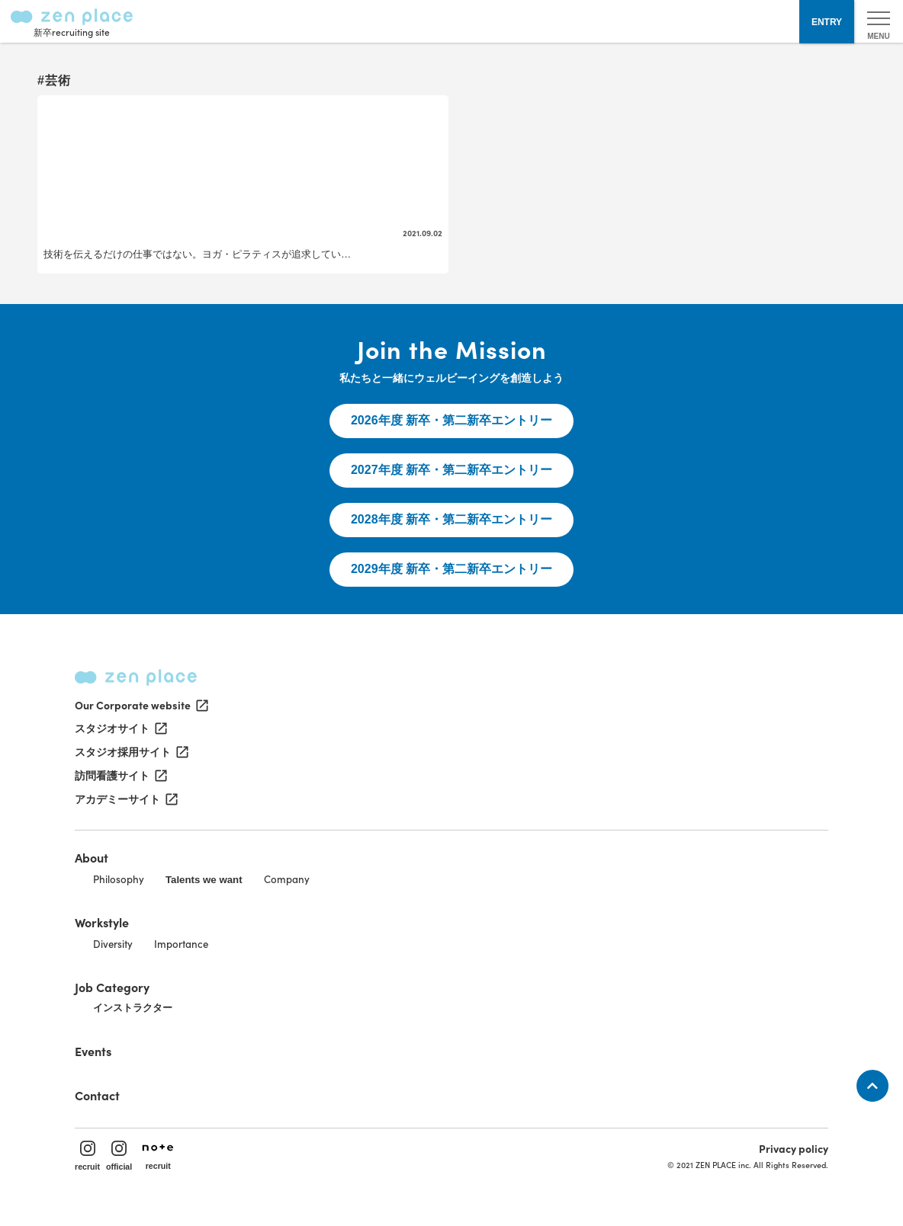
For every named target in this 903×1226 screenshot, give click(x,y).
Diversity (113, 943)
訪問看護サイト (120, 775)
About (91, 857)
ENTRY (826, 22)
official (119, 1156)
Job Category (112, 986)
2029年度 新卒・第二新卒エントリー (451, 568)
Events (93, 1050)
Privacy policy (793, 1148)
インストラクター (132, 1007)
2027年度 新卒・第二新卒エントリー (451, 469)
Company (287, 879)
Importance (181, 943)
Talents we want (204, 879)
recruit (87, 1156)
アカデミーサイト (125, 799)
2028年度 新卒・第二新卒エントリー (451, 519)
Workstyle (102, 922)
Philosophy (118, 879)
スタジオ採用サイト (130, 752)
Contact (97, 1095)
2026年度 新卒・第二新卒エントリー (451, 420)
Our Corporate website (140, 704)
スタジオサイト (120, 728)
